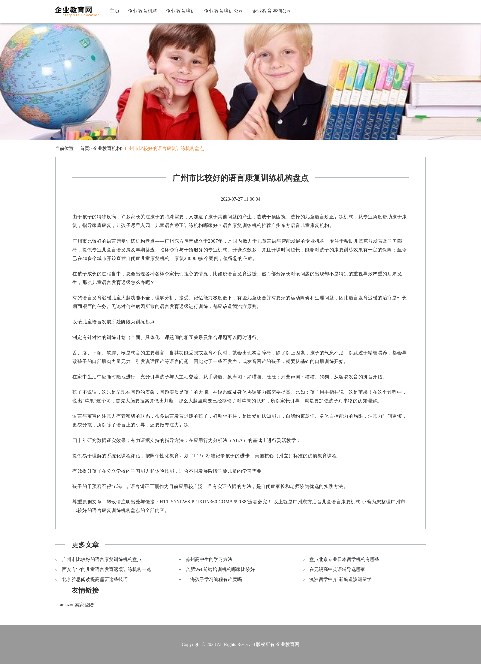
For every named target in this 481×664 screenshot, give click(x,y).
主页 (115, 11)
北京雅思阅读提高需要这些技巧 (95, 579)
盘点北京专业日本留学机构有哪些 (344, 559)
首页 (84, 148)
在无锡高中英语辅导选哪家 (337, 569)
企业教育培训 (181, 11)
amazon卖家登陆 (77, 604)
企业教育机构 (143, 11)
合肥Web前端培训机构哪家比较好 (220, 569)
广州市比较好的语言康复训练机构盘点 (164, 148)
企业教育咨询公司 (272, 11)
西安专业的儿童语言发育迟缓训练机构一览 (106, 569)
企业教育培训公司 (224, 11)
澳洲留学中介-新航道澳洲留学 (340, 579)
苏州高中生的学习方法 (209, 559)
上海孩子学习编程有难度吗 (214, 579)
